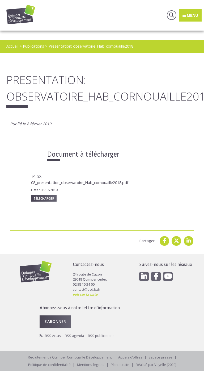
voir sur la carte (85, 294)
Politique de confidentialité (49, 364)
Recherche (171, 15)
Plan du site (120, 364)
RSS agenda (74, 336)
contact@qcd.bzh (86, 289)
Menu (190, 15)
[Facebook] (156, 276)
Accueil (12, 46)
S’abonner (55, 321)
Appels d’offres (130, 357)
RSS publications (101, 336)
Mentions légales (90, 364)
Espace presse (160, 357)
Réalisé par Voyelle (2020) (156, 364)
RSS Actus (53, 336)
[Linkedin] (144, 276)
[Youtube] (168, 276)
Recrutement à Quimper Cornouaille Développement (70, 357)
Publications (33, 46)
